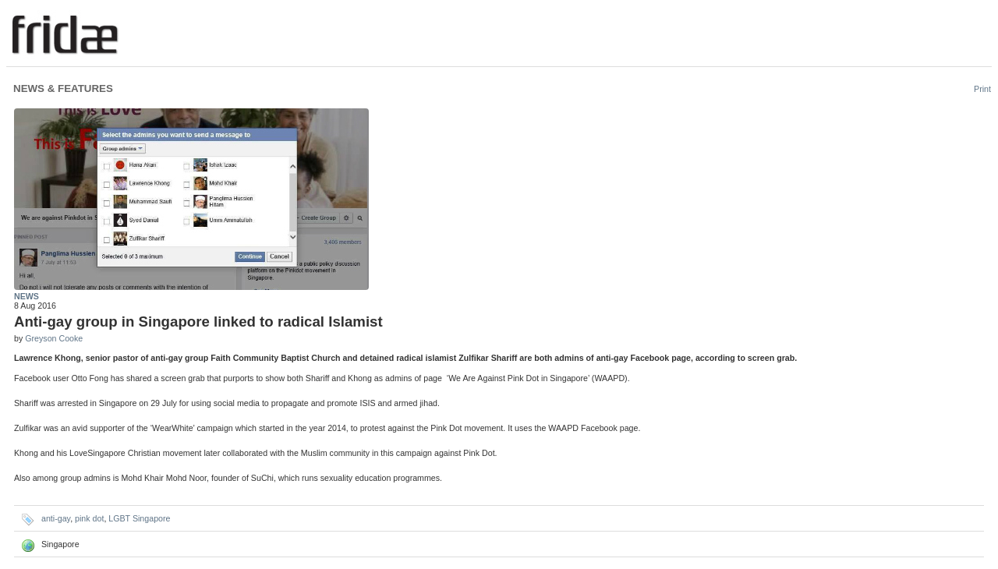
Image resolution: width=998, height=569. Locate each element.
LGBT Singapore (139, 518)
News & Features (63, 88)
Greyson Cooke (54, 338)
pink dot (89, 518)
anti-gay (55, 518)
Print (982, 89)
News (26, 296)
